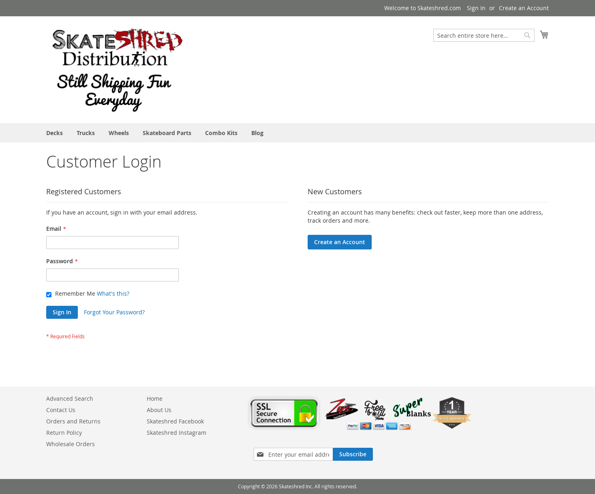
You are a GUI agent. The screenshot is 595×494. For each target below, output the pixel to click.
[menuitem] (54, 133)
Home (155, 398)
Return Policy (64, 432)
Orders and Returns (73, 421)
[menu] (297, 132)
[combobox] (484, 35)
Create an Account (524, 8)
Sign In (476, 8)
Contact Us (60, 410)
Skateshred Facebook (175, 421)
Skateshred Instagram (176, 432)
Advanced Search (69, 398)
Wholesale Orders (70, 444)
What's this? (113, 293)
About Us (159, 410)
